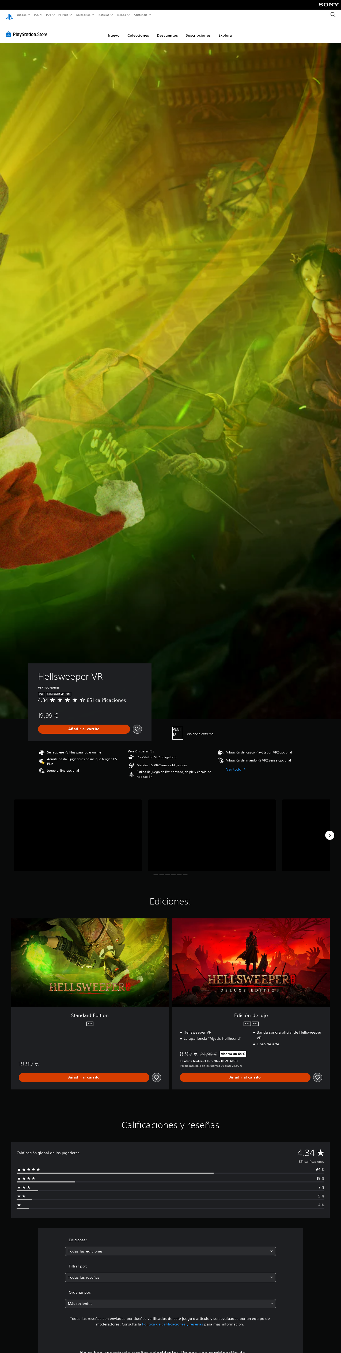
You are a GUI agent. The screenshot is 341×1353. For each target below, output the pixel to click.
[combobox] (170, 1246)
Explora (225, 30)
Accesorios (83, 15)
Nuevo (114, 30)
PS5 (36, 15)
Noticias (103, 15)
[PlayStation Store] (27, 29)
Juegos (21, 15)
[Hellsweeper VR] (78, 830)
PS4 (48, 15)
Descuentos (167, 30)
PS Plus (63, 15)
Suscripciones (198, 30)
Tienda (121, 15)
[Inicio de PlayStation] (9, 15)
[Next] (329, 830)
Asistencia (140, 15)
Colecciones (138, 30)
